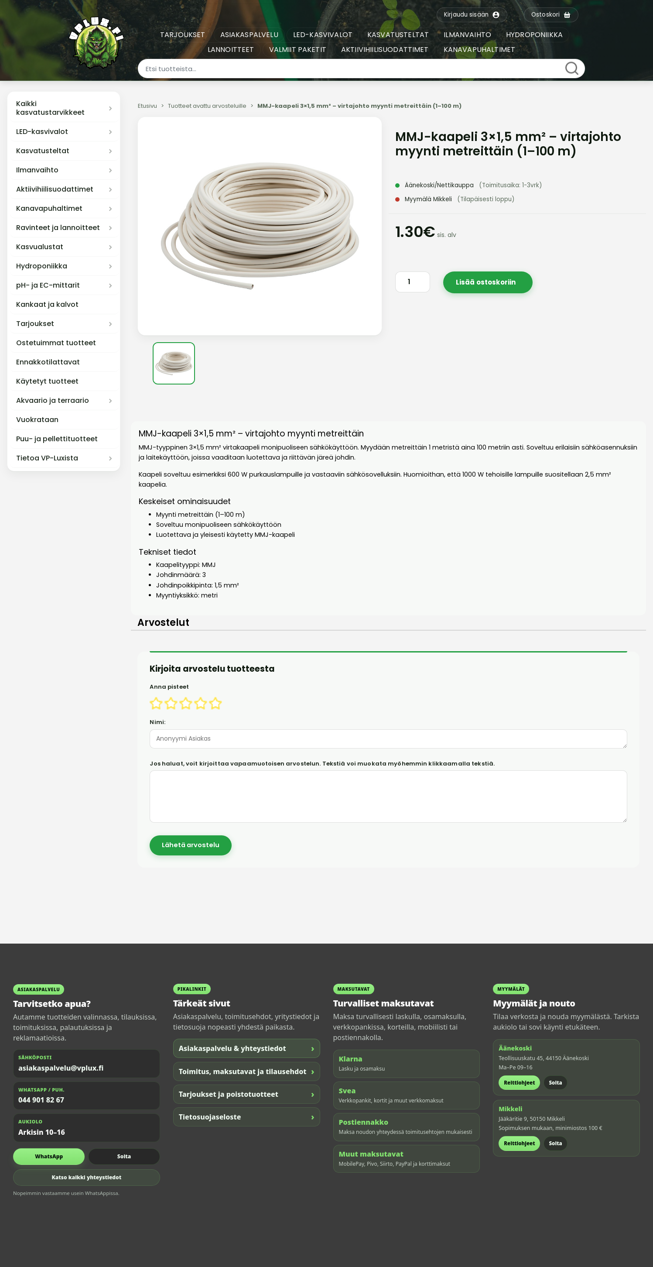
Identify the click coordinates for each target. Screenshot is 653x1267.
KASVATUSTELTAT (398, 35)
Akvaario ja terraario (52, 400)
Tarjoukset (35, 323)
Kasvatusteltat (42, 151)
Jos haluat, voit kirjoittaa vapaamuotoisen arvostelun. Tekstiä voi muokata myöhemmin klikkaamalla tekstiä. (322, 763)
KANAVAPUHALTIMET (480, 50)
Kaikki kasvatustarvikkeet (50, 108)
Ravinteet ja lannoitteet (58, 227)
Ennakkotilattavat (48, 362)
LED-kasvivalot (42, 131)
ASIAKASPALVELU (249, 35)
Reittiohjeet (519, 1082)
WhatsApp (49, 1156)
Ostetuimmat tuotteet (56, 343)
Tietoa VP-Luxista (47, 458)
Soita (124, 1156)
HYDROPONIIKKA (534, 35)
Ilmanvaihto (37, 170)
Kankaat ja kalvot (47, 304)
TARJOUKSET (182, 35)
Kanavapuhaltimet (49, 208)
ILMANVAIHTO (467, 35)
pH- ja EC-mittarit (48, 285)
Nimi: (157, 722)
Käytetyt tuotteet (47, 381)
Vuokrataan (37, 419)
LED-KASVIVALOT (322, 35)
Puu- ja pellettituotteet (57, 439)
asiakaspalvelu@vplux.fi (60, 1068)
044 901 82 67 (41, 1100)
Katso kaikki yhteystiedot (87, 1177)
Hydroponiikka (41, 266)
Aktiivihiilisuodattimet (54, 189)
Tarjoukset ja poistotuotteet (247, 1094)
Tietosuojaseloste (247, 1117)
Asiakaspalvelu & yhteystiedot (247, 1048)
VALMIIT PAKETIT (297, 50)
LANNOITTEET (231, 50)
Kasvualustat (39, 247)
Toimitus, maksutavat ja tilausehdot (247, 1071)
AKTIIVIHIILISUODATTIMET (385, 50)
